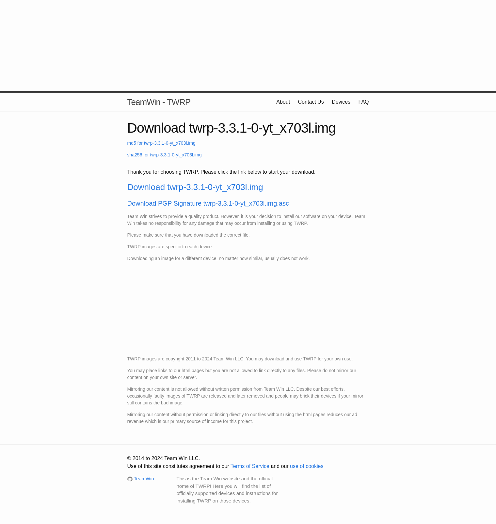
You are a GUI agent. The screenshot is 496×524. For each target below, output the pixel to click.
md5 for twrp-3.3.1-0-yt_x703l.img (161, 143)
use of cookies (306, 466)
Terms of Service (250, 466)
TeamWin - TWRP (159, 102)
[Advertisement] (248, 45)
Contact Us (311, 102)
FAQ (363, 102)
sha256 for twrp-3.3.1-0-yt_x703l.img (164, 154)
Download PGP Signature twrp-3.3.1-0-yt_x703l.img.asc (208, 203)
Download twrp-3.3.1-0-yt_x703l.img (195, 187)
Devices (341, 102)
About (283, 102)
